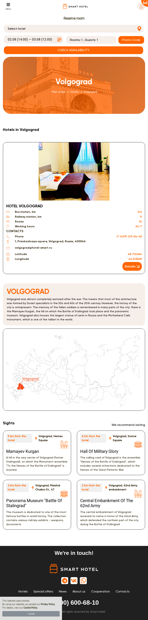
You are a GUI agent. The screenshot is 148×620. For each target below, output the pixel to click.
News (63, 591)
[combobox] (73, 29)
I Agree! (31, 613)
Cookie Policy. (30, 607)
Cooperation (100, 591)
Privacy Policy (48, 604)
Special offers (43, 591)
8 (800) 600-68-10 (74, 602)
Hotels (75, 91)
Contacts (123, 591)
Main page (58, 91)
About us (78, 591)
